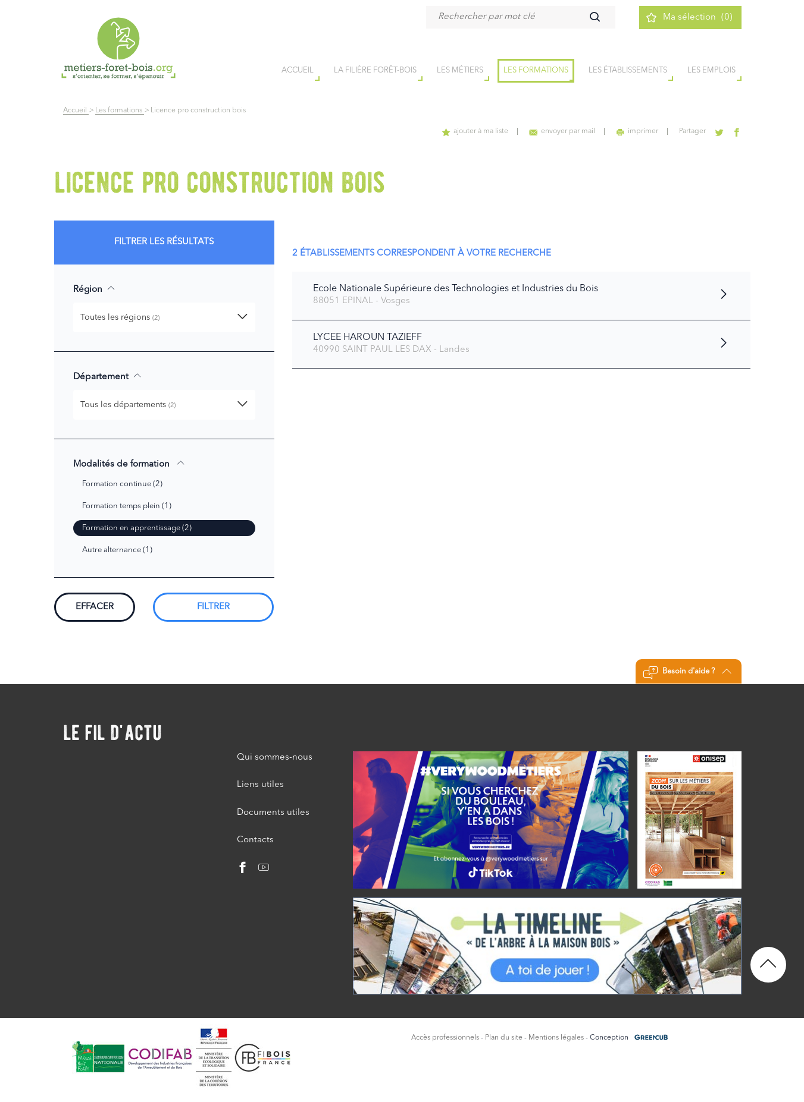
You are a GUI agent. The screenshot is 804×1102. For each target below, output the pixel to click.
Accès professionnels (445, 1037)
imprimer (637, 131)
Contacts (255, 840)
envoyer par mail (562, 131)
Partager (692, 131)
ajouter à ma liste (475, 131)
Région (94, 289)
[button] (164, 317)
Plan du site (504, 1037)
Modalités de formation (129, 463)
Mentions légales (556, 1037)
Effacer (95, 607)
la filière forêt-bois (375, 70)
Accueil (76, 110)
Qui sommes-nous (274, 757)
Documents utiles (273, 812)
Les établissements (628, 70)
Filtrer (213, 607)
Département (107, 376)
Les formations (535, 70)
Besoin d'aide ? (687, 673)
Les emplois (711, 70)
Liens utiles (260, 784)
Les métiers (460, 70)
